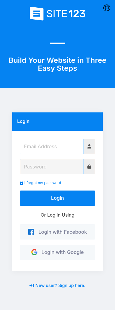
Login (57, 198)
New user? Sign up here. (57, 285)
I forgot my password (40, 182)
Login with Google (57, 252)
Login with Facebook (57, 232)
